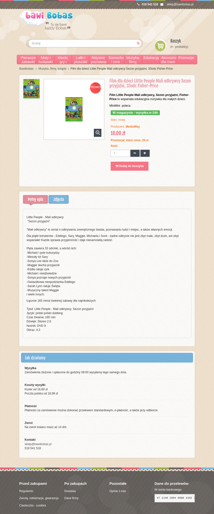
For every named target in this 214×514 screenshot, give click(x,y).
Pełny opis (35, 199)
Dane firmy (71, 498)
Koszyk (175, 41)
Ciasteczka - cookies (32, 505)
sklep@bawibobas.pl (177, 4)
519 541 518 (147, 4)
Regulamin (26, 491)
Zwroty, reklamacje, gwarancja (38, 498)
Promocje (186, 58)
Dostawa (70, 491)
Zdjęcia (58, 199)
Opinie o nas (117, 491)
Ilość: (114, 146)
